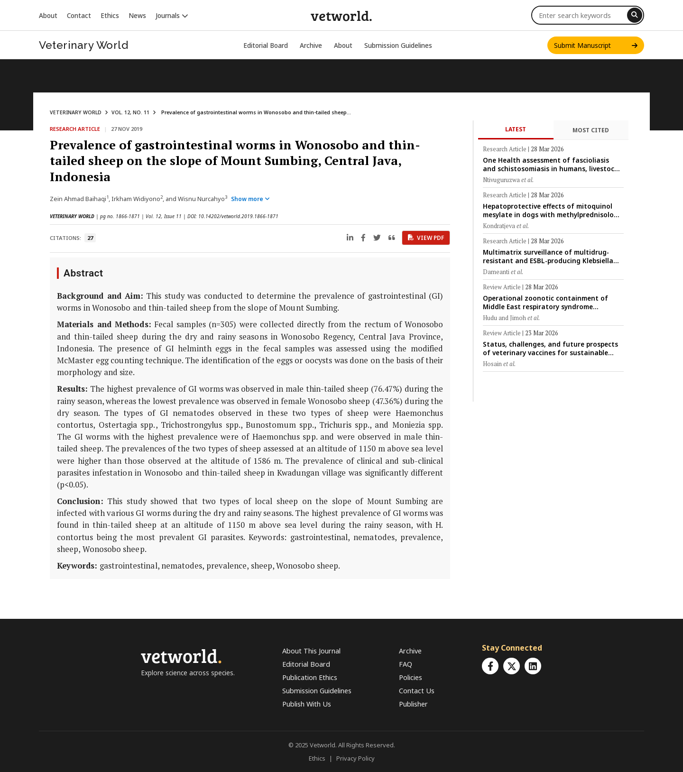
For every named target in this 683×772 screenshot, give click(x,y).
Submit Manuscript (595, 45)
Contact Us (416, 690)
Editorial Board (265, 45)
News (137, 15)
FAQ (405, 664)
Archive (311, 45)
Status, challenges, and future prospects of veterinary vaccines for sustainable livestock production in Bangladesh (550, 348)
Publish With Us (306, 703)
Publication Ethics (309, 677)
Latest (515, 129)
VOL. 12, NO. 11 (130, 112)
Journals (172, 15)
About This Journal (311, 650)
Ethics (110, 15)
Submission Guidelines (398, 45)
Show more (250, 199)
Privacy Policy (355, 758)
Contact (79, 15)
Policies (410, 677)
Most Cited (590, 130)
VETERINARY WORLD (76, 112)
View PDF (426, 238)
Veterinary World (83, 45)
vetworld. (341, 15)
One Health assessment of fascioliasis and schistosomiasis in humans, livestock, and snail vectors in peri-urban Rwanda (551, 164)
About (48, 15)
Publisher (413, 703)
